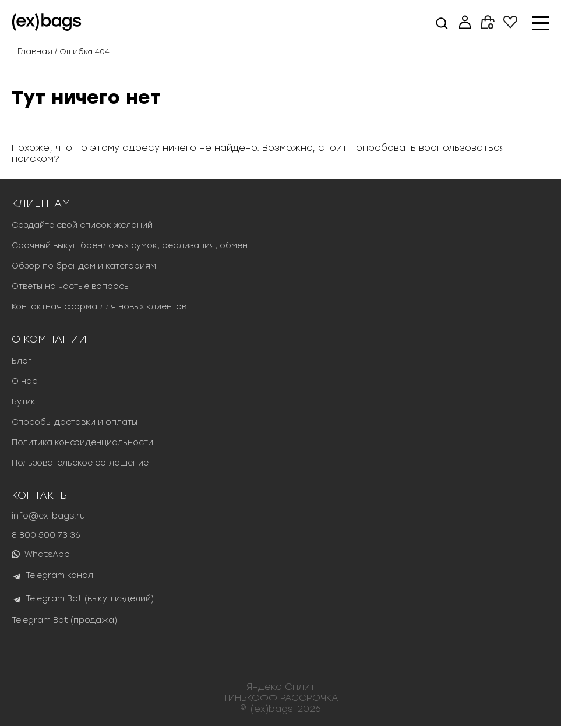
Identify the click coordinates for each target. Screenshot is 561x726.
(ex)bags (271, 708)
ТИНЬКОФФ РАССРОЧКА (280, 697)
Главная (34, 52)
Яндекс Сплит (280, 686)
